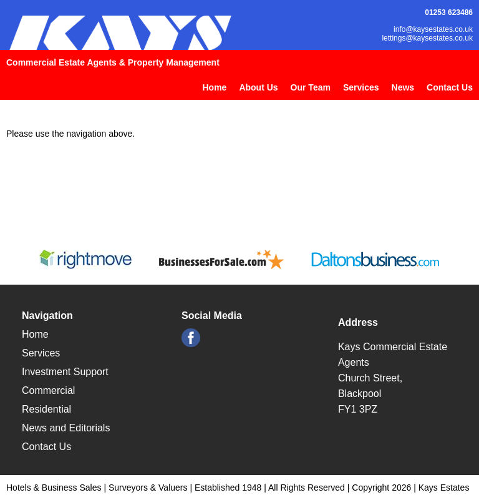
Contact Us (450, 87)
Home (214, 87)
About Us (258, 87)
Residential (46, 409)
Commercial (48, 390)
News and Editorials (66, 428)
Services (361, 87)
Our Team (311, 87)
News (403, 87)
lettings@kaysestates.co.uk (427, 38)
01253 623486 (449, 12)
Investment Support (65, 371)
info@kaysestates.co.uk (433, 29)
